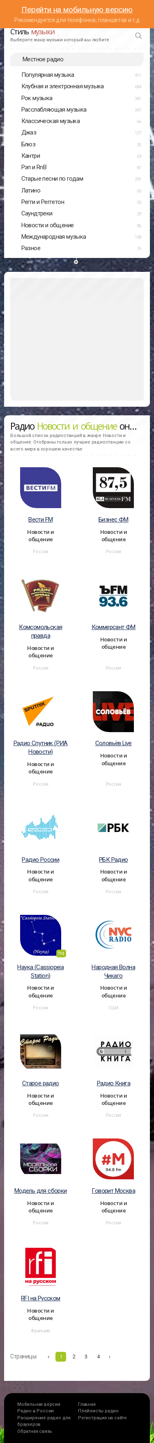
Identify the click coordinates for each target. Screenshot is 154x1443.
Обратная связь (34, 1431)
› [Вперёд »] (109, 1356)
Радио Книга (113, 1083)
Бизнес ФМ (114, 519)
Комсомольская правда (40, 631)
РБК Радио (113, 859)
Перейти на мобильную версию (77, 9)
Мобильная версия (38, 1404)
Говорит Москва (113, 1190)
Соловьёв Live (113, 743)
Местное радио (43, 59)
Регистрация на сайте (102, 1418)
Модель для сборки (40, 1190)
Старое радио (40, 1083)
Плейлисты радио (98, 1411)
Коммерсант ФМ (114, 627)
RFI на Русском (40, 1298)
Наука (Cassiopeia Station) (40, 971)
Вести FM (40, 519)
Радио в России (35, 1411)
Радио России (40, 859)
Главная (87, 1404)
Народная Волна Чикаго (113, 971)
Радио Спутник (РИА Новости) (41, 747)
